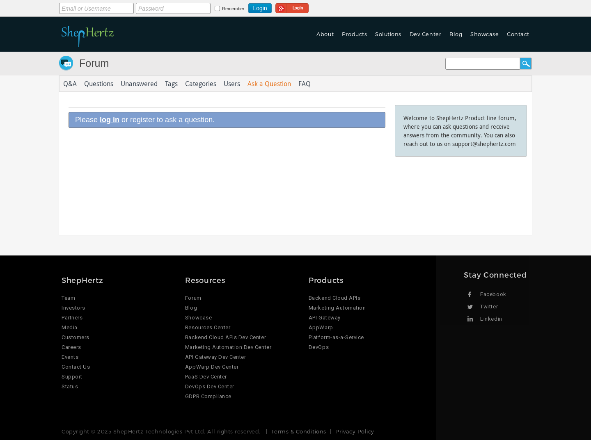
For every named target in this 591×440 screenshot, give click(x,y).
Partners (72, 318)
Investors (73, 308)
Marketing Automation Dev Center (228, 347)
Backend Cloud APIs (334, 298)
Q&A (70, 83)
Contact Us (76, 367)
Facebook (493, 294)
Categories (200, 83)
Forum (94, 63)
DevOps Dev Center (209, 386)
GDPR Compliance (208, 396)
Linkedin (491, 319)
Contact (518, 34)
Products (354, 34)
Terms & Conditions (298, 431)
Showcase (484, 34)
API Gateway (325, 318)
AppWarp (321, 327)
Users (232, 83)
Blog (455, 34)
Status (70, 386)
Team (68, 298)
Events (70, 357)
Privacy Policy (354, 431)
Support (72, 377)
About (325, 34)
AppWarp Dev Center (211, 367)
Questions (98, 83)
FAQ (304, 83)
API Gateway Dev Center (215, 357)
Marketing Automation (337, 308)
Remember (233, 8)
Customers (75, 337)
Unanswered (139, 83)
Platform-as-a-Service (336, 337)
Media (70, 327)
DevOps (319, 347)
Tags (171, 83)
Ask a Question (269, 83)
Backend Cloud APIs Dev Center (225, 337)
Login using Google (292, 7)
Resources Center (207, 327)
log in (109, 120)
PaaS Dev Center (206, 377)
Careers (71, 347)
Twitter (489, 306)
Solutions (388, 34)
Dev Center (425, 34)
